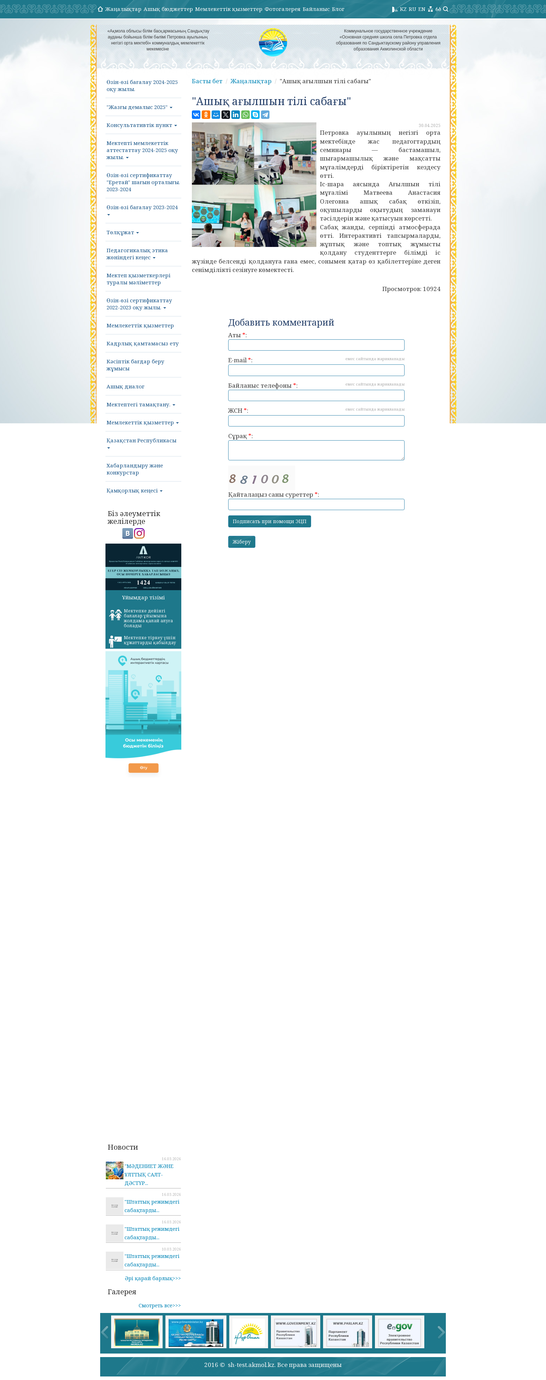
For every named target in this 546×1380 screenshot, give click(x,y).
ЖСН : (316, 416)
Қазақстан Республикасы (141, 443)
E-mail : (316, 366)
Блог (338, 8)
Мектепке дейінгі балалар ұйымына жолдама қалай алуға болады (141, 618)
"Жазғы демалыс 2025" (139, 106)
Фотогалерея (283, 8)
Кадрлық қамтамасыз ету (143, 343)
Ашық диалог (126, 386)
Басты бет (207, 81)
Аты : (316, 341)
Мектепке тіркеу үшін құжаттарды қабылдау (142, 641)
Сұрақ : (316, 446)
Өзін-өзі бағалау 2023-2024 (142, 210)
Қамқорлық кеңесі (135, 490)
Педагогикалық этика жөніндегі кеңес (137, 254)
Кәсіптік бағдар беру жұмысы (135, 365)
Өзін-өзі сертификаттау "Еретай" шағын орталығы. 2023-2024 (143, 182)
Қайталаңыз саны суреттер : (316, 488)
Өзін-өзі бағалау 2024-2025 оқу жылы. (142, 85)
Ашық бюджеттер (168, 8)
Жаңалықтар (123, 8)
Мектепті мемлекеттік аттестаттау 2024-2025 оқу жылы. (142, 150)
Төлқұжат (123, 232)
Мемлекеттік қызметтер (228, 8)
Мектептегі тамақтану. (141, 404)
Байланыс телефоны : (316, 391)
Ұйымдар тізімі (143, 597)
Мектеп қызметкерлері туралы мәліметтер (138, 279)
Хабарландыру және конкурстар (135, 469)
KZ (403, 8)
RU (412, 8)
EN (421, 8)
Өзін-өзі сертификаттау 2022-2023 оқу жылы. (139, 304)
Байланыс (316, 8)
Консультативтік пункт (142, 124)
